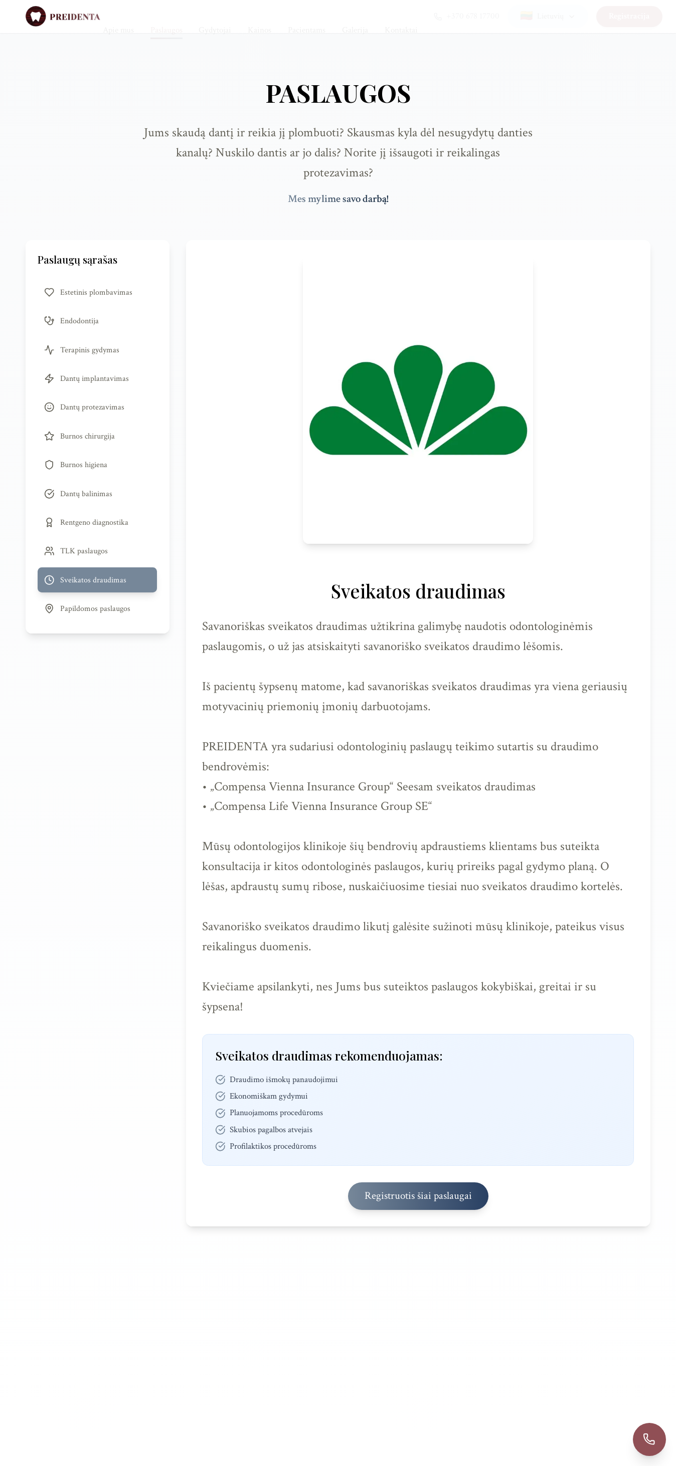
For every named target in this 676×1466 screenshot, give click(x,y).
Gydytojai (215, 16)
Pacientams (306, 16)
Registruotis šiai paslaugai (418, 1195)
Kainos (259, 16)
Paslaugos (166, 17)
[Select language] (533, 16)
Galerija (355, 16)
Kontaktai (401, 16)
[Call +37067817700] (649, 1439)
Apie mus (118, 16)
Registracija (615, 16)
